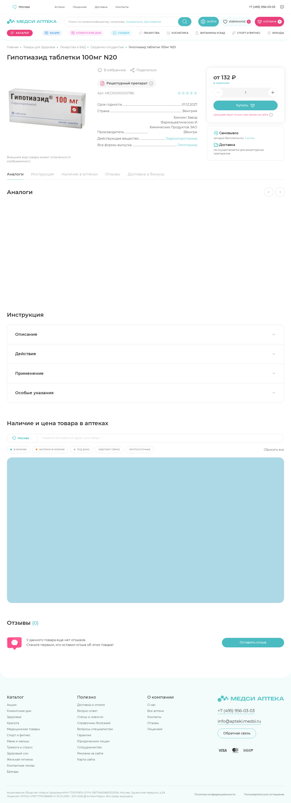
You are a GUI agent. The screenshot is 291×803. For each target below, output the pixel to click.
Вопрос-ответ (87, 711)
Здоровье (14, 717)
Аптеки (60, 6)
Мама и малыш (18, 741)
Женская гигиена (20, 759)
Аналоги (15, 174)
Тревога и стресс (20, 747)
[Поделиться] (143, 70)
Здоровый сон (17, 753)
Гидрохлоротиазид (181, 138)
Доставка (101, 6)
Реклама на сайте (90, 753)
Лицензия (80, 6)
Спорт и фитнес (19, 735)
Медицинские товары (23, 729)
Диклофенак (152, 21)
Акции (12, 705)
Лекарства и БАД (73, 47)
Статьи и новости (90, 717)
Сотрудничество (89, 747)
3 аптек (250, 138)
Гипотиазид (187, 145)
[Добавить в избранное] (111, 70)
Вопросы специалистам (95, 729)
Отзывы (112, 174)
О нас (151, 705)
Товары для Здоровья (39, 47)
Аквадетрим (134, 21)
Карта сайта (86, 759)
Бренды (13, 771)
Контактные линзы (21, 765)
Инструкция (42, 174)
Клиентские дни (19, 711)
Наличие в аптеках (79, 174)
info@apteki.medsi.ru (239, 721)
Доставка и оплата (91, 705)
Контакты (122, 6)
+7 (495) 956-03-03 (262, 7)
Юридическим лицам (93, 741)
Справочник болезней (94, 723)
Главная (13, 47)
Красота (13, 723)
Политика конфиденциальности (214, 794)
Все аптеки (155, 711)
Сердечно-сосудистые (108, 47)
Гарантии (84, 735)
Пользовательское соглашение (264, 794)
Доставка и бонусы (146, 174)
